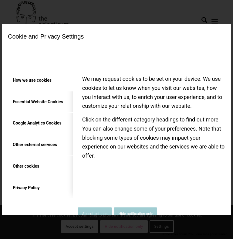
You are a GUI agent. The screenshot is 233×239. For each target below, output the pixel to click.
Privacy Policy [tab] (26, 187)
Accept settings (94, 214)
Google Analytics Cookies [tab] (37, 123)
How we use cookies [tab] (32, 80)
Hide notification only (135, 214)
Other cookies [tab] (26, 166)
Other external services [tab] (35, 144)
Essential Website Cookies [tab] (38, 101)
